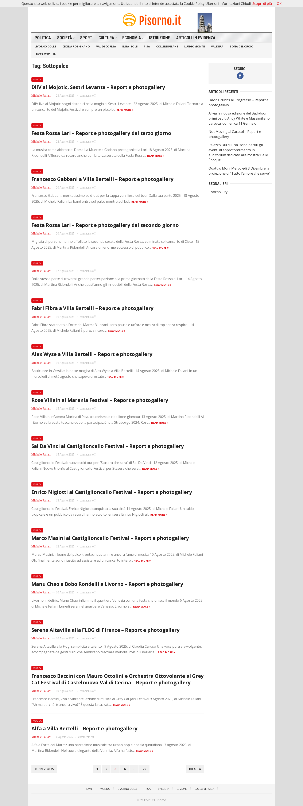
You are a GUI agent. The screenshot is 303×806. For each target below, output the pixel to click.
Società (64, 37)
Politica (43, 37)
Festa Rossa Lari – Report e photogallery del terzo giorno (101, 132)
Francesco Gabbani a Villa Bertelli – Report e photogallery (102, 178)
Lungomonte (194, 46)
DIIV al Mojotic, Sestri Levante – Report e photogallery (98, 87)
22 (144, 769)
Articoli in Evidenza (195, 37)
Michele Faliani (41, 95)
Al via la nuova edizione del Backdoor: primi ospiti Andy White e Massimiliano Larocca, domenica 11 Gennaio (239, 118)
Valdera (217, 46)
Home (89, 789)
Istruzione (159, 37)
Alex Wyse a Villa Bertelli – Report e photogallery (91, 353)
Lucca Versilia (45, 54)
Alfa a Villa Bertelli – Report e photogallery (84, 728)
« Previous (44, 769)
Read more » (125, 110)
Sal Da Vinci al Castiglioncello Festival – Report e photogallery (107, 445)
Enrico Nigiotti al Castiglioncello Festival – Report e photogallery (111, 491)
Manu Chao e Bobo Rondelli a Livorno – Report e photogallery (107, 583)
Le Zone (182, 789)
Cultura (106, 37)
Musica (37, 79)
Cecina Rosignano (76, 46)
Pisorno (161, 800)
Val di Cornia (106, 46)
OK (279, 3)
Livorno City (218, 192)
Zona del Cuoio (241, 46)
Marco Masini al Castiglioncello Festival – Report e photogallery (110, 537)
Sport (86, 37)
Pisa (147, 46)
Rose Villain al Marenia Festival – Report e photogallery (99, 399)
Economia (131, 37)
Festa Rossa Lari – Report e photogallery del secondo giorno (105, 224)
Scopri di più (262, 3)
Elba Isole (129, 46)
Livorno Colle (45, 46)
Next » (195, 769)
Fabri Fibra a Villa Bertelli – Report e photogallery (92, 308)
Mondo (105, 789)
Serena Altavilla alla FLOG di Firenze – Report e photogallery (105, 629)
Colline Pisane (167, 46)
